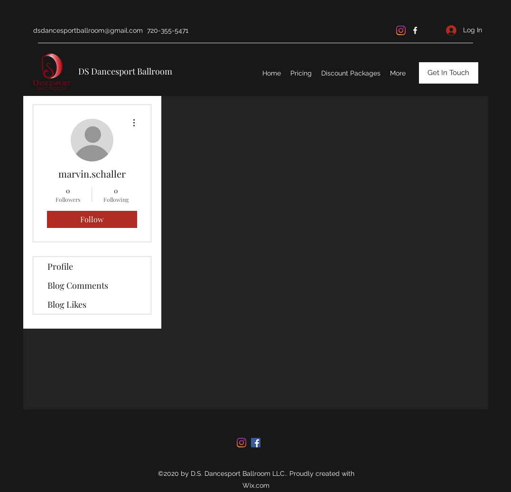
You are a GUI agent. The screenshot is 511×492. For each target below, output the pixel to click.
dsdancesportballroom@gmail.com (88, 30)
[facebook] (415, 30)
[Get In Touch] (448, 73)
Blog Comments (77, 285)
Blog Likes (66, 304)
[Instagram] (401, 30)
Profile (60, 266)
